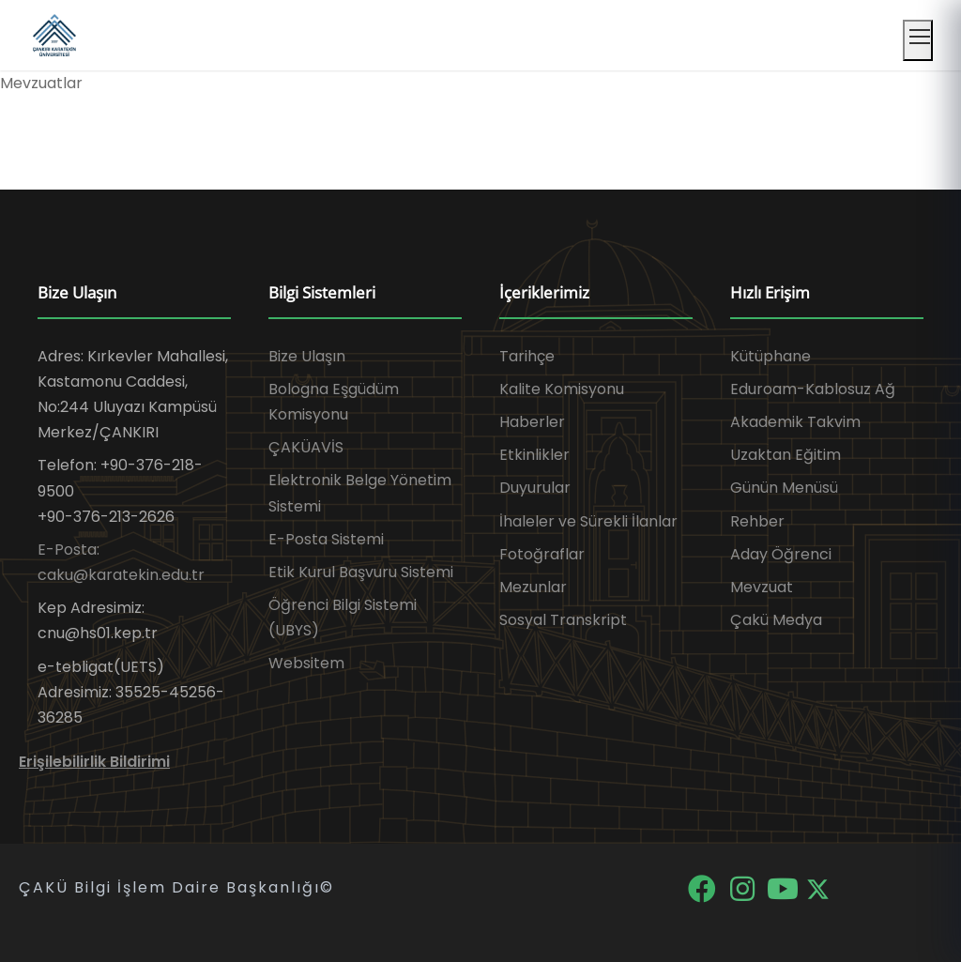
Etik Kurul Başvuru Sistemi (360, 572)
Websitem (306, 663)
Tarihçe (527, 356)
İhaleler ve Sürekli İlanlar (588, 521)
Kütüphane (770, 356)
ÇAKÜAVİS (305, 447)
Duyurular (535, 487)
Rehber (757, 521)
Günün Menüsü (784, 487)
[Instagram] (743, 888)
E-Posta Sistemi (326, 539)
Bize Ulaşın (306, 356)
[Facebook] (703, 888)
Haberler (532, 422)
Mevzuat (761, 587)
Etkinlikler (534, 455)
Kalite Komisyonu (561, 389)
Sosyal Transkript (563, 620)
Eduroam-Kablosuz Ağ (812, 389)
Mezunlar (533, 587)
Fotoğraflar (542, 554)
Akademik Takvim (795, 422)
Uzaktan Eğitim (785, 455)
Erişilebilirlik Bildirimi (94, 761)
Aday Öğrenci (780, 554)
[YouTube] (784, 888)
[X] (818, 888)
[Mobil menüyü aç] (918, 40)
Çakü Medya (776, 620)
